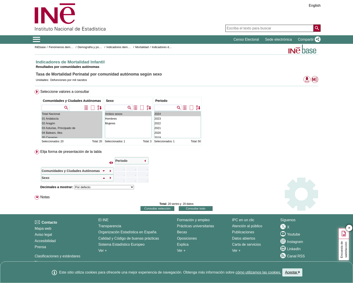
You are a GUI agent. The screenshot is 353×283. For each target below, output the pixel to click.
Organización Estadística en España (127, 232)
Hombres (128, 118)
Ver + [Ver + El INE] (102, 250)
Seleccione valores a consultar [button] (64, 92)
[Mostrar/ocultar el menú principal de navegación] (36, 40)
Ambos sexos (128, 113)
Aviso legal (43, 234)
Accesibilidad (45, 241)
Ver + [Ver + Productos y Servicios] (236, 250)
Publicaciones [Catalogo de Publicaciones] (243, 232)
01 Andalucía (72, 118)
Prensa (40, 247)
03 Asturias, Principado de (72, 128)
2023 (177, 118)
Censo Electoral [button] (246, 39)
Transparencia (109, 226)
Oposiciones (187, 238)
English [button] (315, 5)
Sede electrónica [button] (278, 39)
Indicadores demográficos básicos (128, 47)
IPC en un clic (243, 220)
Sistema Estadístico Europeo (121, 244)
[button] (308, 40)
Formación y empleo (193, 220)
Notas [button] (45, 197)
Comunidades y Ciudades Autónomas (72, 101)
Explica (183, 244)
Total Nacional (72, 113)
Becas (182, 232)
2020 (177, 132)
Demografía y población (93, 47)
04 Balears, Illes (72, 132)
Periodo (161, 101)
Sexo (110, 101)
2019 (177, 137)
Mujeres (128, 123)
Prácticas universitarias (195, 226)
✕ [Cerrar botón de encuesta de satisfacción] (349, 228)
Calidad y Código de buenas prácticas (128, 238)
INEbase (40, 47)
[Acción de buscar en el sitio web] (317, 28)
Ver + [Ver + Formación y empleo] (181, 250)
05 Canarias (72, 137)
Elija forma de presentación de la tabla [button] (71, 152)
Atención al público (247, 226)
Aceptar (292, 272)
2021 (177, 128)
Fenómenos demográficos (65, 47)
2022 (177, 123)
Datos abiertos (243, 238)
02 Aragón (72, 123)
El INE (103, 220)
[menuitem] (176, 118)
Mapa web (43, 228)
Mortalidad (142, 47)
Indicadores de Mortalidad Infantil (173, 47)
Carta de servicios (246, 244)
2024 (177, 113)
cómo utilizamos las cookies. (258, 272)
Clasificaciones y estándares (57, 256)
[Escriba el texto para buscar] (269, 28)
